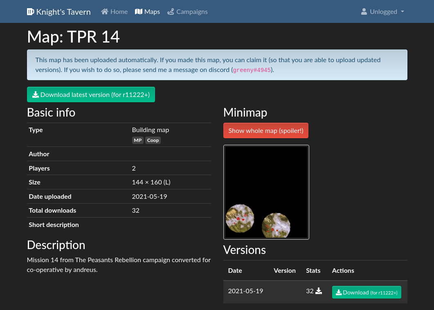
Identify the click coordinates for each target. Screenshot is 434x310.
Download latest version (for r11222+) (91, 94)
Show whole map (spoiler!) (266, 130)
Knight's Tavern (59, 11)
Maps (147, 11)
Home (114, 11)
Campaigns (187, 11)
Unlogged (379, 11)
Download (367, 292)
